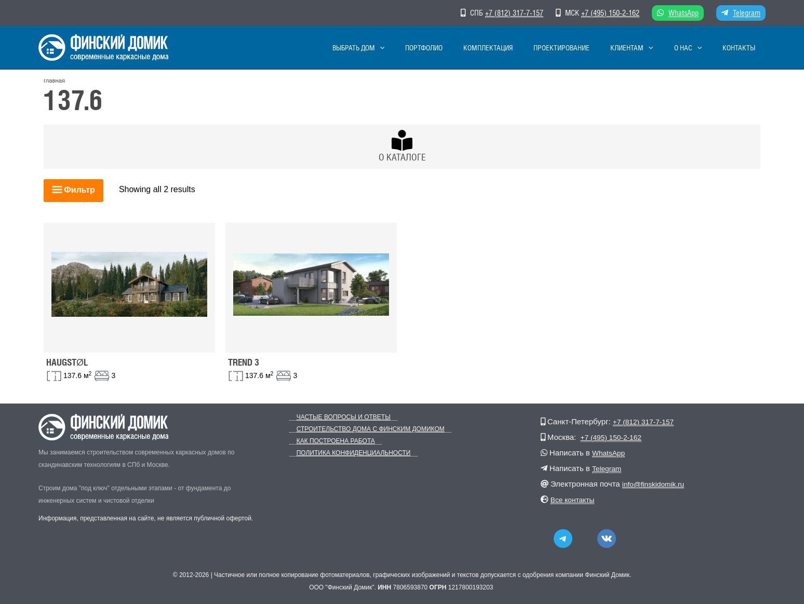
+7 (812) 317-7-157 (514, 12)
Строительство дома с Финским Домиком (363, 429)
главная (54, 80)
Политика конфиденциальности (346, 453)
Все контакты (575, 499)
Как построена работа (328, 441)
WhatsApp (683, 12)
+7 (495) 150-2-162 (610, 12)
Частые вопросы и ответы (336, 417)
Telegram (746, 12)
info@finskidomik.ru (656, 483)
